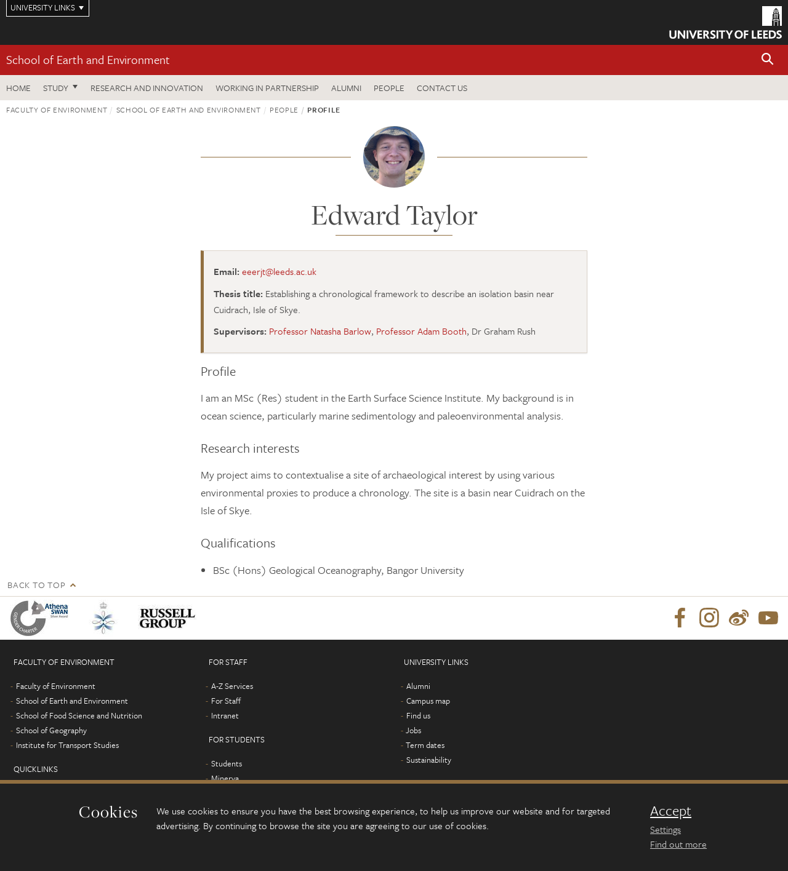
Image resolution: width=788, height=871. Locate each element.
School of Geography (51, 730)
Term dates (425, 745)
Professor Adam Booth (421, 331)
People (389, 87)
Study (55, 87)
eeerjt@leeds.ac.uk (279, 271)
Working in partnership (267, 87)
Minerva (225, 778)
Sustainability (428, 760)
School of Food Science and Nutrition (79, 715)
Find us (418, 715)
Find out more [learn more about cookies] (678, 844)
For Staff (226, 700)
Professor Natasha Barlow (320, 331)
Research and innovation (146, 87)
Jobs (413, 730)
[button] (768, 60)
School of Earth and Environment (88, 59)
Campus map (428, 700)
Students (226, 763)
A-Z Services (232, 686)
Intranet (225, 715)
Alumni (346, 87)
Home (18, 87)
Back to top (36, 584)
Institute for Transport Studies (67, 745)
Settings (665, 829)
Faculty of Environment (56, 109)
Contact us (442, 87)
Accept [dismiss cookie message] (670, 810)
